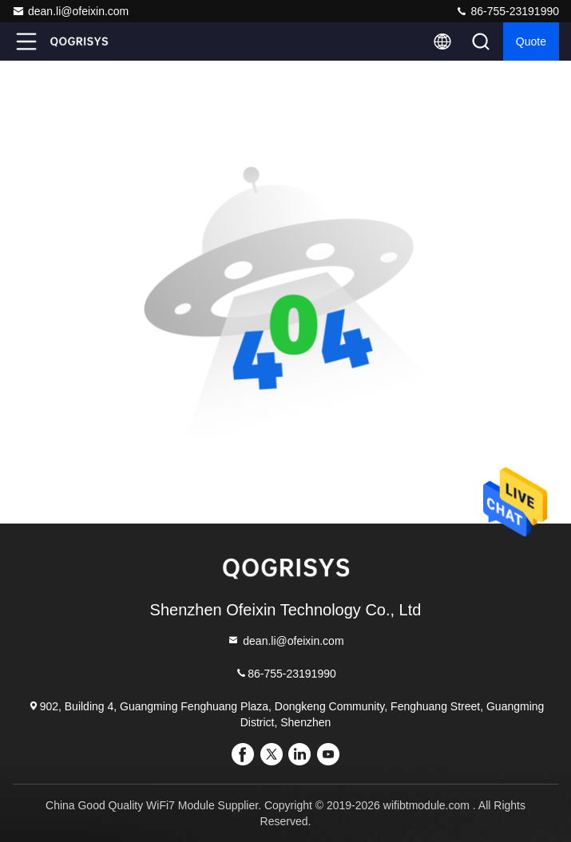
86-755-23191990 (507, 11)
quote (531, 41)
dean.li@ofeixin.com (70, 11)
